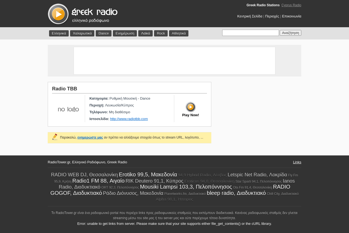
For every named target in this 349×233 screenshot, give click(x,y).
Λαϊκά (145, 33)
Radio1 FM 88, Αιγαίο (98, 181)
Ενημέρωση (125, 33)
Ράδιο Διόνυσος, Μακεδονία (133, 193)
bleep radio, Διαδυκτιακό (236, 193)
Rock (161, 33)
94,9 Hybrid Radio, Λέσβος (202, 175)
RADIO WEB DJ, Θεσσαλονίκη (84, 174)
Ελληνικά (59, 33)
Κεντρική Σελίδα (249, 16)
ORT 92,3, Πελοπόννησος (120, 187)
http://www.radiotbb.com (129, 119)
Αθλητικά (179, 33)
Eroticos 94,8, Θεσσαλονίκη (209, 181)
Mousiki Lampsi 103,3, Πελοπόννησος (186, 187)
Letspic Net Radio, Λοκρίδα (257, 174)
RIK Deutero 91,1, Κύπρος (154, 181)
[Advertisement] (174, 60)
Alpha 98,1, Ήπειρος (174, 199)
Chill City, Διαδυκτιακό (283, 194)
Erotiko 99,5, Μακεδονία (148, 174)
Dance (103, 33)
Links (297, 162)
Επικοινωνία (291, 16)
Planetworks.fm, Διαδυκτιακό (185, 194)
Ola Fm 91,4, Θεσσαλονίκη (252, 187)
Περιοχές (272, 16)
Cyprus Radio (291, 5)
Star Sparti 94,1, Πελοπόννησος (259, 181)
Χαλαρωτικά (82, 33)
